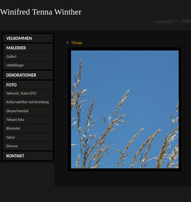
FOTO (11, 85)
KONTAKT (15, 156)
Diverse (12, 146)
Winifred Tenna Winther (42, 12)
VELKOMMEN (19, 38)
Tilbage (77, 42)
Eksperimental (17, 111)
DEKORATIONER (21, 75)
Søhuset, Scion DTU (21, 93)
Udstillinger (15, 65)
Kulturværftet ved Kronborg (27, 102)
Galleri (11, 56)
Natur (10, 137)
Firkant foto (15, 119)
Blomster (13, 128)
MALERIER (16, 47)
